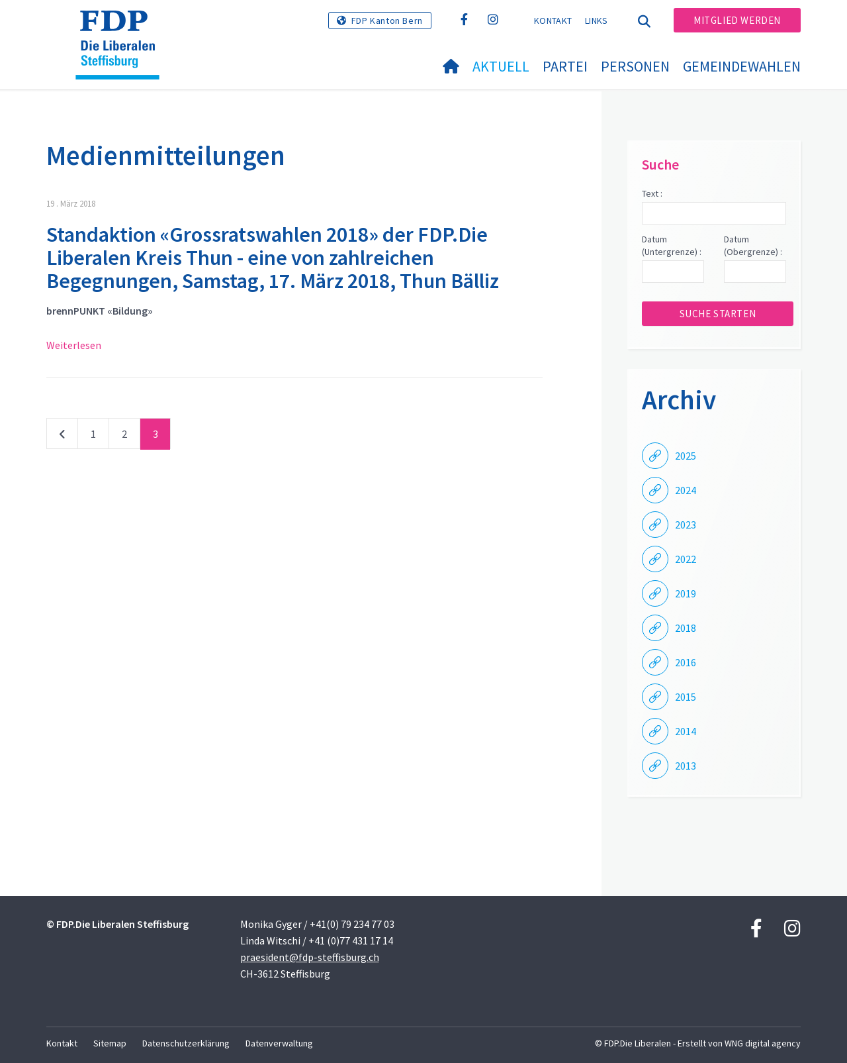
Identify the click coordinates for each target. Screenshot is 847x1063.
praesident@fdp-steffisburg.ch (309, 957)
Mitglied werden (737, 20)
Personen (635, 66)
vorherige (62, 436)
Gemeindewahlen (742, 66)
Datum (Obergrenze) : (753, 245)
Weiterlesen (73, 345)
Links (596, 20)
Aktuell (500, 66)
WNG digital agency (763, 1043)
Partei (565, 66)
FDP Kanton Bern (387, 20)
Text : (652, 193)
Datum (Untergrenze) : (671, 245)
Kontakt (553, 20)
